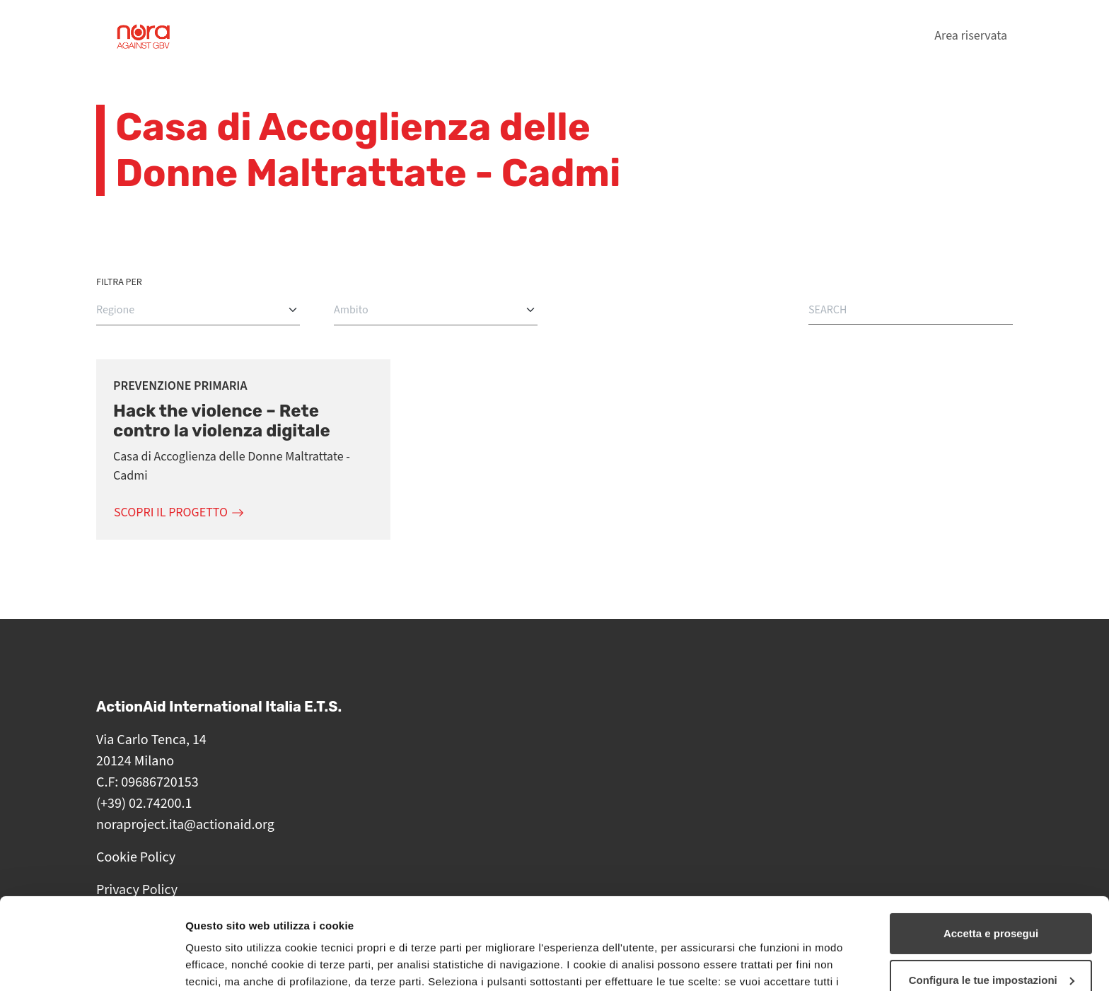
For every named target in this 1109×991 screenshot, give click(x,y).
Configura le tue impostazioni (991, 888)
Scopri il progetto (171, 512)
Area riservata (970, 36)
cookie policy (371, 924)
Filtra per (119, 282)
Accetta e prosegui (990, 842)
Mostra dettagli (223, 963)
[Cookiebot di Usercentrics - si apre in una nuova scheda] (91, 963)
